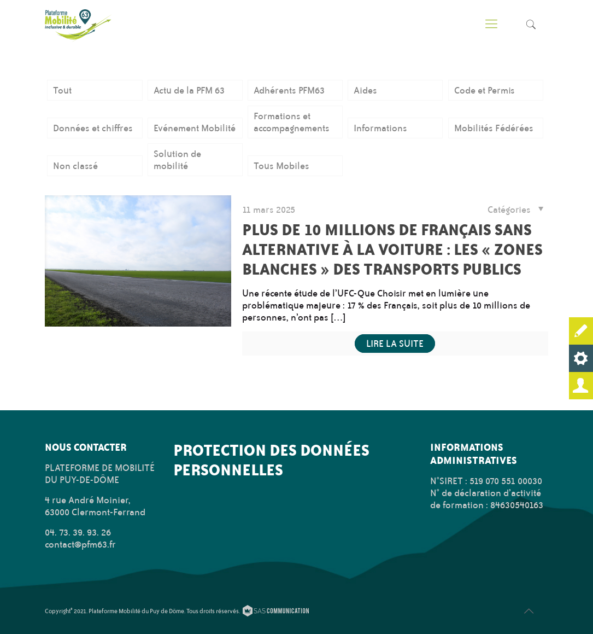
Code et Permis (484, 90)
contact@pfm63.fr (80, 544)
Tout (62, 90)
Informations (380, 128)
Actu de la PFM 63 (189, 90)
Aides (365, 90)
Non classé (75, 166)
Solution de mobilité (177, 160)
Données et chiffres (93, 128)
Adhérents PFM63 (289, 90)
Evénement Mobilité (195, 128)
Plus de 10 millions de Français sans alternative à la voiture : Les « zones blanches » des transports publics (392, 249)
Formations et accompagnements (292, 122)
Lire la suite (395, 344)
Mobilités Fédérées (493, 128)
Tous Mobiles (281, 166)
